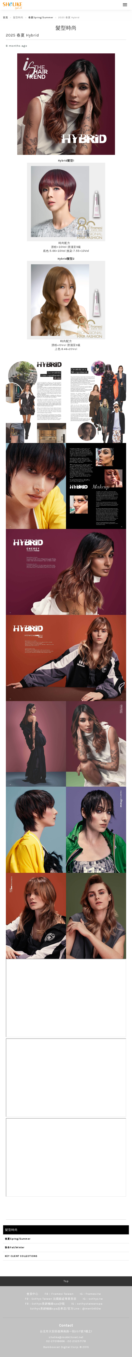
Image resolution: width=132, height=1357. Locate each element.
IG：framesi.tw (90, 1294)
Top (66, 1281)
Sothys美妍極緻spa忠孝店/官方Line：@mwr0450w (65, 1308)
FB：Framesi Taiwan (59, 1294)
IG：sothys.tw (93, 1298)
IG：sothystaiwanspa (86, 1303)
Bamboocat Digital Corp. (61, 1347)
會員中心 (32, 1294)
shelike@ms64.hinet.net (66, 1337)
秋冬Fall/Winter (14, 1247)
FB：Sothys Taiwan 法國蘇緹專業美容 (50, 1298)
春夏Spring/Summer (40, 17)
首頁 (5, 17)
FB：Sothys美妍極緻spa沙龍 (45, 1303)
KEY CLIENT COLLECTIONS (21, 1256)
